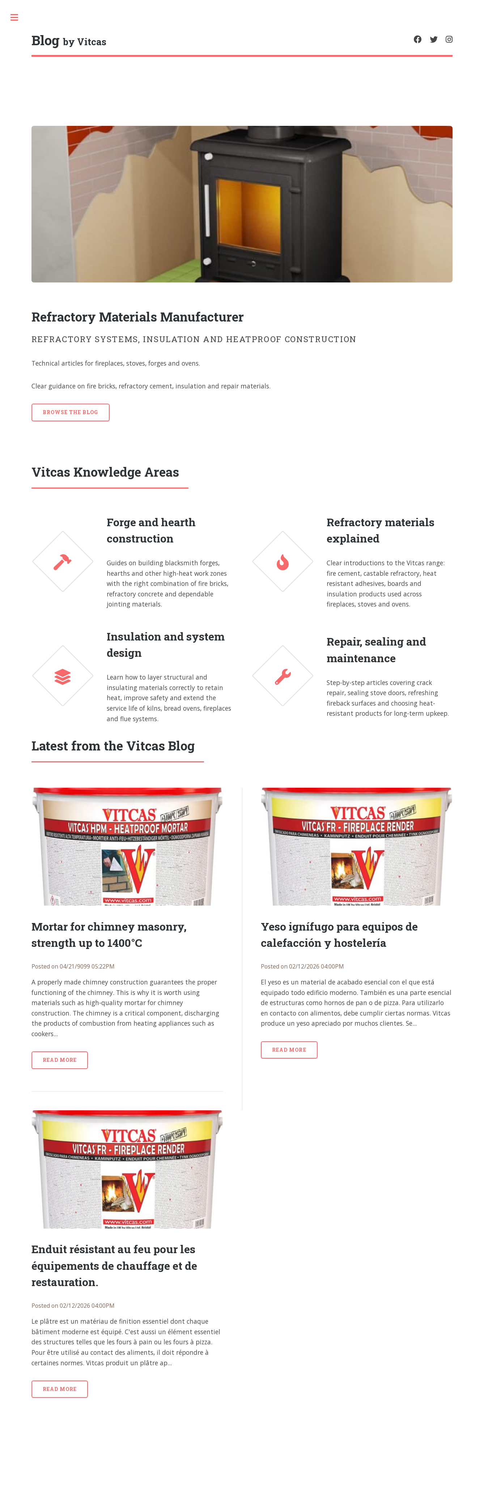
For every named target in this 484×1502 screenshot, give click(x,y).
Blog (20, 117)
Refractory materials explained (419, 551)
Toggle (144, 17)
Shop (25, 177)
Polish (17, 290)
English (19, 264)
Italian (67, 277)
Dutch (45, 277)
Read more (190, 1206)
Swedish (20, 277)
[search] (64, 18)
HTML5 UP (68, 452)
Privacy (26, 137)
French (90, 277)
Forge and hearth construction (269, 551)
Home (22, 97)
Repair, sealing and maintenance (425, 744)
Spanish (45, 264)
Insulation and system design (266, 734)
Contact (27, 157)
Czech (70, 264)
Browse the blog (200, 425)
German (94, 264)
